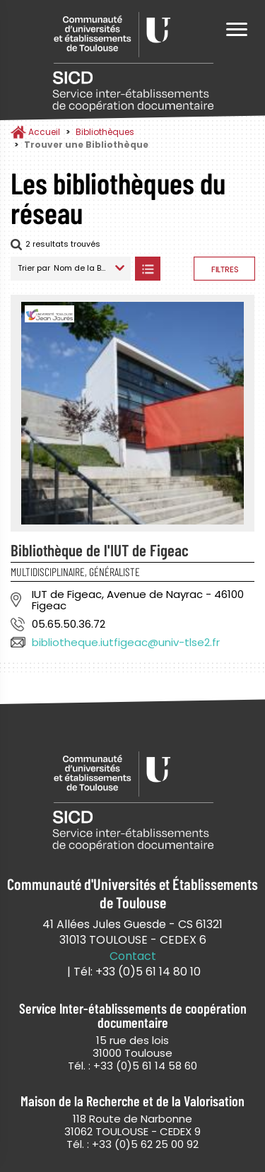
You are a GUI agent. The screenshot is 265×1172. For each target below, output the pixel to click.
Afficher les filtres (224, 269)
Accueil (44, 132)
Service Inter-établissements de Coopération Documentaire (133, 62)
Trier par (34, 268)
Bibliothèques (105, 132)
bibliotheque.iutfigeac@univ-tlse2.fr (126, 642)
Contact (133, 956)
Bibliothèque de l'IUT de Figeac (100, 550)
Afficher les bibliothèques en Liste (147, 269)
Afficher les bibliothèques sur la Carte (177, 269)
